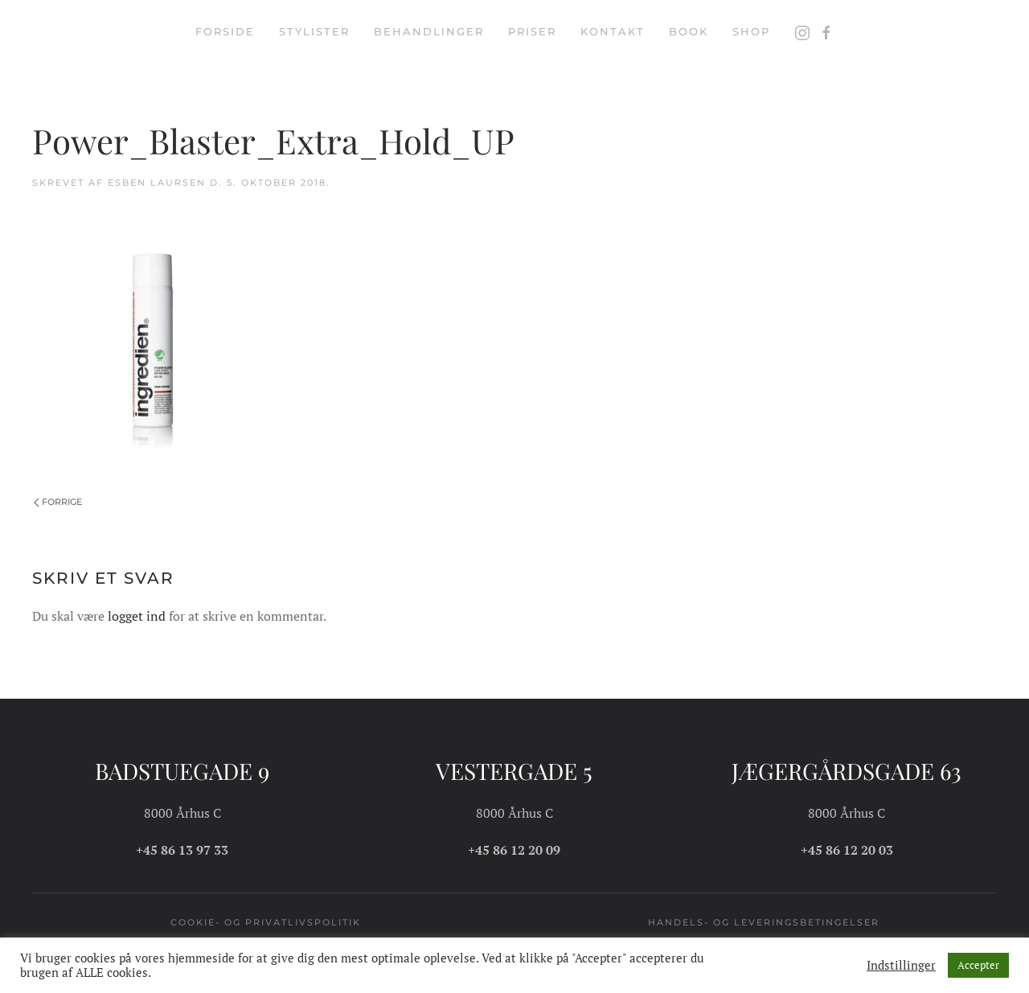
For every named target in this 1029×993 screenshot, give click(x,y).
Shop (751, 31)
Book (688, 31)
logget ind (137, 616)
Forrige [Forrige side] (58, 501)
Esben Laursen (157, 182)
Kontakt (612, 31)
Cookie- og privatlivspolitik (265, 922)
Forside (225, 31)
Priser (532, 31)
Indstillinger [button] (901, 965)
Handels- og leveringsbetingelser (763, 922)
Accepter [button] (978, 965)
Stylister (314, 31)
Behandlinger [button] (429, 31)
